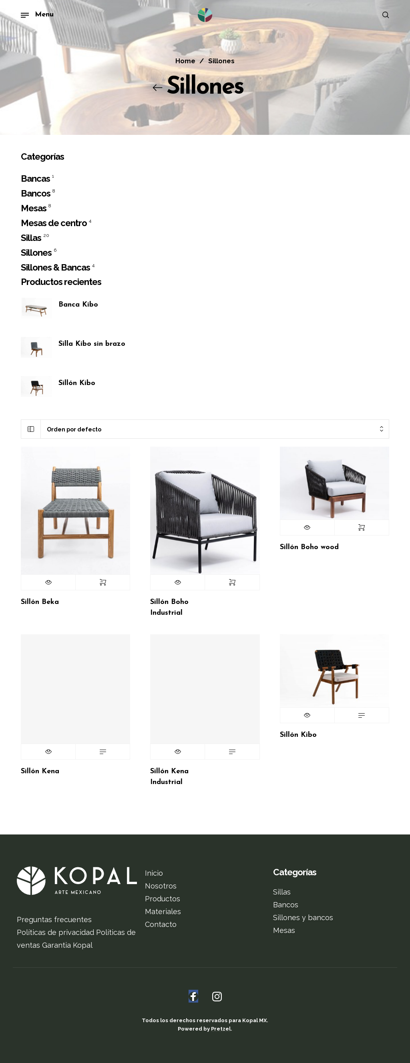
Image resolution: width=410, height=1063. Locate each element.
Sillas (31, 238)
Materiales (163, 911)
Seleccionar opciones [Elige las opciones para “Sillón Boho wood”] (361, 527)
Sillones (36, 252)
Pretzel (221, 1029)
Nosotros (161, 886)
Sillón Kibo (298, 735)
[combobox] (215, 429)
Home (185, 61)
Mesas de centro (54, 223)
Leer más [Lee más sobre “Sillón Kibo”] (361, 715)
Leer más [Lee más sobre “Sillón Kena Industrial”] (232, 752)
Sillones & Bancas (55, 267)
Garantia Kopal (67, 945)
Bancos (35, 193)
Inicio (154, 873)
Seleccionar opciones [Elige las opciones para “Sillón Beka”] (102, 582)
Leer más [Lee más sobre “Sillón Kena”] (102, 752)
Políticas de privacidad (55, 932)
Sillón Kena (40, 771)
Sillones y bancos (303, 917)
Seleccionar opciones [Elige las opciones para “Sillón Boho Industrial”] (232, 582)
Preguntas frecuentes (54, 919)
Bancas (35, 178)
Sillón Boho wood (309, 547)
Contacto (161, 924)
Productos (162, 899)
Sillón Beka (40, 602)
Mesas (33, 208)
